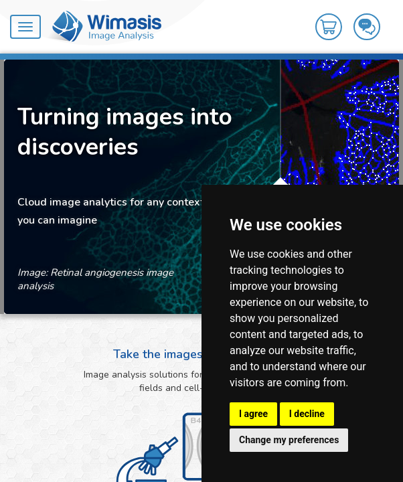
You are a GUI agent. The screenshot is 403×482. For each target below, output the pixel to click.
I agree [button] (253, 413)
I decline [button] (307, 413)
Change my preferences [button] (289, 439)
